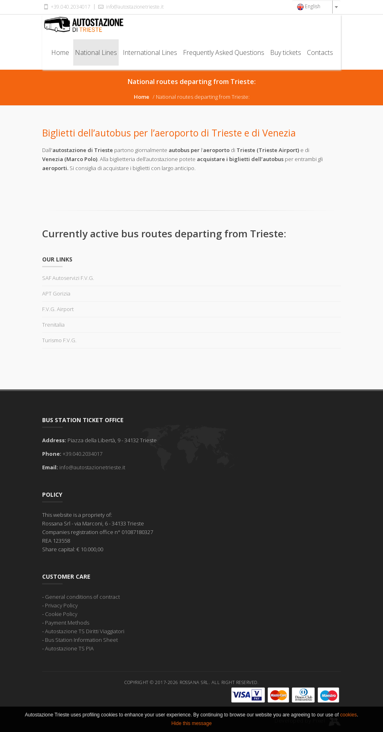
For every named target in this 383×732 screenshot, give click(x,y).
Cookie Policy (61, 614)
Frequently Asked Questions (223, 52)
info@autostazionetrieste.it (130, 6)
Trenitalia (53, 324)
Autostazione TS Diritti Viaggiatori (84, 631)
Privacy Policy (61, 605)
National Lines (96, 52)
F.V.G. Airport (58, 309)
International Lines (150, 52)
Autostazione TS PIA (69, 648)
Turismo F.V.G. (59, 340)
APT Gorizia (56, 293)
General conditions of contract (82, 596)
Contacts (320, 52)
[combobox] (316, 7)
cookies (348, 720)
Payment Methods (67, 622)
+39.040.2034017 (66, 6)
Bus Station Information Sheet (81, 639)
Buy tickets (285, 52)
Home (60, 52)
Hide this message (191, 728)
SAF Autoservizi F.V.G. (68, 278)
